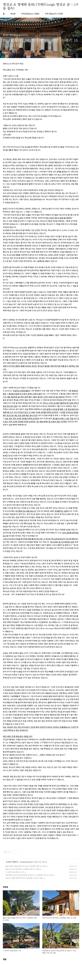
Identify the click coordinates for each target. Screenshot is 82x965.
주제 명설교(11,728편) (30, 13)
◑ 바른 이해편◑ (12, 862)
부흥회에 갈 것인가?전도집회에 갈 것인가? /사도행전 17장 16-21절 (29, 875)
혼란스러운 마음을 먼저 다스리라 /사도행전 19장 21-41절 (25, 866)
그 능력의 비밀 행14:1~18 (14, 872)
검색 (72, 5)
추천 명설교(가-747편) (54, 13)
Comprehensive (26, 862)
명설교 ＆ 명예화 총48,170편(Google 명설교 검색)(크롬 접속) (40, 5)
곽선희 (13, 13)
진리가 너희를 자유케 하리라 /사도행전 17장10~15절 (24, 878)
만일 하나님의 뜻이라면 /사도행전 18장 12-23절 (22, 869)
